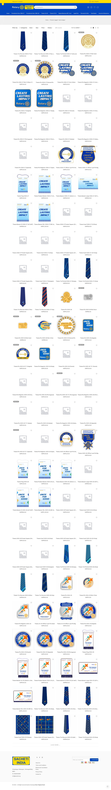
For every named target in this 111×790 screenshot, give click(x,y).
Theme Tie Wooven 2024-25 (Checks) (88, 711)
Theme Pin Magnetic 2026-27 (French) (88, 111)
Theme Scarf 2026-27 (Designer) (44, 282)
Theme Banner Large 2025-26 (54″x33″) (88, 483)
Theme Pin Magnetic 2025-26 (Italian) (66, 424)
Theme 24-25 (44, 13)
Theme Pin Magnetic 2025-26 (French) (22, 396)
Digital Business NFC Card (65, 13)
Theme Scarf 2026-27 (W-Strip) (88, 253)
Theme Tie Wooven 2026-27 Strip (44, 310)
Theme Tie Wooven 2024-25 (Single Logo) (44, 711)
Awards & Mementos (104, 13)
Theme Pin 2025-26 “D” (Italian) (23, 424)
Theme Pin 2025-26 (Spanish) (88, 424)
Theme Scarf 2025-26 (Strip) (45, 540)
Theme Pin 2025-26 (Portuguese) (44, 396)
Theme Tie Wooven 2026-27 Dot (23, 54)
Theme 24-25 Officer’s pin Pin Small (45, 625)
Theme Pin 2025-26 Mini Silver (88, 310)
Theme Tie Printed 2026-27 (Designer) (66, 282)
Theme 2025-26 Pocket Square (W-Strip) (66, 540)
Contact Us (38, 776)
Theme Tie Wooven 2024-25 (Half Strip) (66, 739)
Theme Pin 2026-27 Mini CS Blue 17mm (22, 82)
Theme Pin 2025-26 (66, 310)
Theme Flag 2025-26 (23, 483)
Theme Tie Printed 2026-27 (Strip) (88, 282)
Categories (23, 28)
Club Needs (93, 13)
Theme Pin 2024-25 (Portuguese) (66, 654)
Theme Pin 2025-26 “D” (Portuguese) (66, 396)
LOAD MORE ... (55, 747)
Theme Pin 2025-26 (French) (66, 367)
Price (43, 28)
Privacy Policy (39, 774)
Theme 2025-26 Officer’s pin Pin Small (66, 453)
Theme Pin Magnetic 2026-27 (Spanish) (44, 168)
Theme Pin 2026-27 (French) (66, 111)
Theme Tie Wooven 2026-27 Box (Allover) (44, 54)
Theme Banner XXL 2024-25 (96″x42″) (22, 711)
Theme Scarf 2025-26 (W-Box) (88, 511)
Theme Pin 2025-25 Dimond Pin (66, 339)
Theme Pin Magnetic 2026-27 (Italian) (88, 139)
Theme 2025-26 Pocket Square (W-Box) (66, 511)
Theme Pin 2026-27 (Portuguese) (23, 139)
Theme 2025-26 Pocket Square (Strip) (22, 540)
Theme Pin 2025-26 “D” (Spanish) (23, 453)
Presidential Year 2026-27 (18, 13)
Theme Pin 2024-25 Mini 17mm (88, 597)
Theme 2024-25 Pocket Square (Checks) (44, 739)
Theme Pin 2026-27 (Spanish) (23, 168)
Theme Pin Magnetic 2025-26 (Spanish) (44, 453)
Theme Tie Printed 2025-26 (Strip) (88, 568)
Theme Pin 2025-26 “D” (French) (88, 367)
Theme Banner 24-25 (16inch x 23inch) (22, 682)
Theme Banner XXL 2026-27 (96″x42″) (44, 225)
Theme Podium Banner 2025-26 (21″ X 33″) (44, 483)
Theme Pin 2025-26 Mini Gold (23, 339)
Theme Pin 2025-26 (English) (88, 339)
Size (38, 28)
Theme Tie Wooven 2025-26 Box (23, 597)
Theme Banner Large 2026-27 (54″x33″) (88, 196)
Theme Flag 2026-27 (23, 196)
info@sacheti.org (16, 778)
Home (8, 13)
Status (50, 28)
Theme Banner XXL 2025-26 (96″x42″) (44, 511)
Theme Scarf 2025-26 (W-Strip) (88, 540)
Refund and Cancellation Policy (41, 770)
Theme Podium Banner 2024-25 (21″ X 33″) (44, 682)
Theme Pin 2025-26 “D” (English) (23, 367)
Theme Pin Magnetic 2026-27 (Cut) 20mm (88, 82)
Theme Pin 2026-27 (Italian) (66, 139)
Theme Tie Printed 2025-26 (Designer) (66, 568)
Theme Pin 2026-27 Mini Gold (88, 54)
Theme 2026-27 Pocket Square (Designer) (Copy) (22, 282)
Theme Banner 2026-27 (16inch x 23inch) (66, 196)
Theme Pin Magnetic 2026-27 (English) (44, 111)
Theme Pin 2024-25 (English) (88, 625)
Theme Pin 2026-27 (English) (23, 111)
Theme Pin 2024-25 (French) (23, 654)
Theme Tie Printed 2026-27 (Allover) (66, 54)
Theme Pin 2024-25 (66, 597)
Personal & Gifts (85, 13)
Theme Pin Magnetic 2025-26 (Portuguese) (88, 396)
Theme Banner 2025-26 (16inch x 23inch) (66, 483)
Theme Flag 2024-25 (88, 654)
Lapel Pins (76, 13)
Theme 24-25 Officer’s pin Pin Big (66, 625)
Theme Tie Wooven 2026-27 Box (23, 310)
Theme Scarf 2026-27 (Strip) (45, 253)
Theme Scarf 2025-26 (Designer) (44, 568)
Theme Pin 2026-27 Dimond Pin (44, 82)
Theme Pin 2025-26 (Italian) (44, 424)
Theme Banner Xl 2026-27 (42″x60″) (23, 225)
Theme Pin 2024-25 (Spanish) (44, 654)
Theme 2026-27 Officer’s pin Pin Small (66, 168)
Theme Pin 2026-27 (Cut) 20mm (66, 82)
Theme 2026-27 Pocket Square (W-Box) (66, 225)
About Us (38, 765)
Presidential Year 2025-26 (32, 13)
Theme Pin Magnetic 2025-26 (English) (44, 367)
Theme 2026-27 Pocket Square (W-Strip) (66, 253)
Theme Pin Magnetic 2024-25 (23, 625)
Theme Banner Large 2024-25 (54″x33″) (88, 682)
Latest (77, 28)
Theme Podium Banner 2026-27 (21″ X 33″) (44, 196)
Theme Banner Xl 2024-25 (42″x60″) (66, 682)
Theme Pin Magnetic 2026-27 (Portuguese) (44, 139)
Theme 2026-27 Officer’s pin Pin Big (88, 168)
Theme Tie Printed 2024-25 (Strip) (88, 739)
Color (31, 28)
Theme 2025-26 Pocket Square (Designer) (22, 568)
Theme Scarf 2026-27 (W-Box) (88, 225)
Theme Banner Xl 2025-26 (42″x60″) (23, 511)
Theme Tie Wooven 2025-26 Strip (44, 597)
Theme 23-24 (53, 13)
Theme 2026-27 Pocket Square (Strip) (22, 253)
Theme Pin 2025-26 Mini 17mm (44, 339)
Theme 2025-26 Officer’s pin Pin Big (88, 454)
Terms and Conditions (41, 767)
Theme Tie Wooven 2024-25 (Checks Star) (66, 711)
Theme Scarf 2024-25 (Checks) (22, 739)
